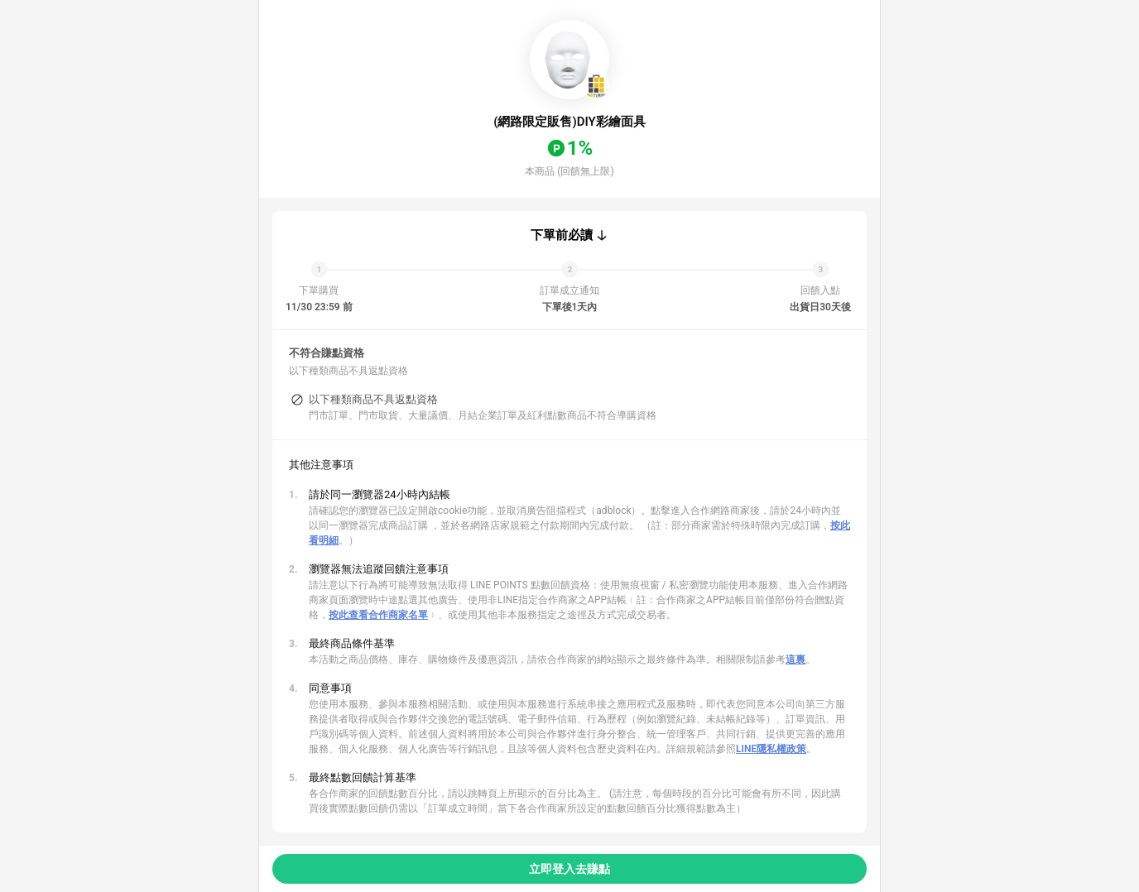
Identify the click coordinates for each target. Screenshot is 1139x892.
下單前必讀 (562, 235)
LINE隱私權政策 (771, 749)
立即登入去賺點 (569, 868)
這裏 (795, 659)
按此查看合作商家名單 (378, 615)
